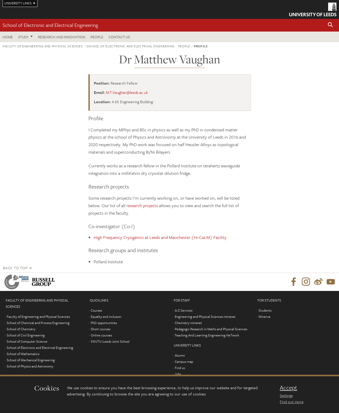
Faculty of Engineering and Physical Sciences (43, 46)
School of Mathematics (23, 353)
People (97, 37)
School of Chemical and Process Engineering (38, 322)
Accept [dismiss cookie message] (288, 388)
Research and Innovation (61, 37)
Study (23, 37)
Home (8, 37)
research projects (142, 205)
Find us (180, 367)
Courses (96, 310)
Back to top (15, 268)
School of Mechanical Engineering (31, 360)
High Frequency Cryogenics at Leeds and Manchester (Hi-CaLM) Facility (160, 237)
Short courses (100, 329)
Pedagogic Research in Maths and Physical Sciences (211, 329)
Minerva (264, 316)
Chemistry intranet (188, 322)
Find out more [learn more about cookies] (292, 401)
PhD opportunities (104, 322)
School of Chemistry (21, 329)
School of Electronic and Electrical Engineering (50, 24)
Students (265, 310)
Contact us (119, 37)
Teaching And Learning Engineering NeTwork (207, 335)
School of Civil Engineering (26, 335)
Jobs (178, 374)
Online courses (101, 335)
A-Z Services (183, 310)
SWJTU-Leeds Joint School (110, 341)
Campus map (184, 361)
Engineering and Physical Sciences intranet (205, 316)
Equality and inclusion (106, 316)
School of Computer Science (27, 341)
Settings (286, 395)
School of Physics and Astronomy (30, 366)
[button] (330, 25)
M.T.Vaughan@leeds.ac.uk (127, 92)
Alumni (180, 355)
